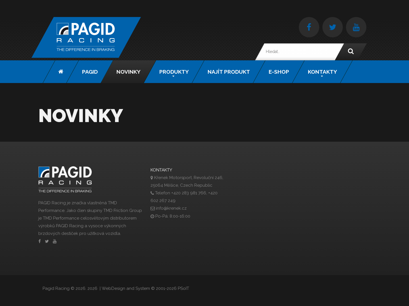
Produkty (174, 72)
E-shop (279, 72)
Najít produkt (229, 72)
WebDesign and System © (145, 288)
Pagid (90, 72)
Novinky (128, 72)
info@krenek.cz (171, 208)
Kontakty (322, 72)
